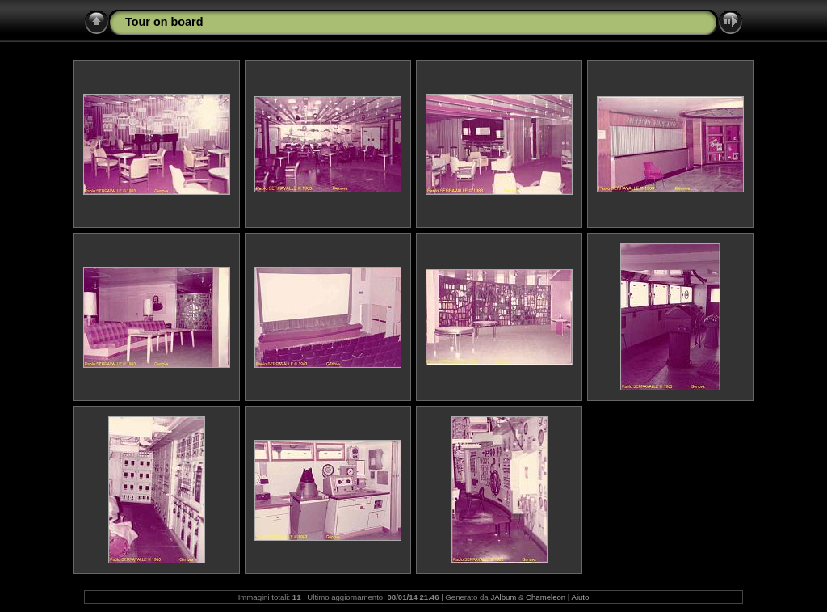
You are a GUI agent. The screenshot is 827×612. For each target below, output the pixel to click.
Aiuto (580, 597)
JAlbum (503, 597)
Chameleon (545, 597)
